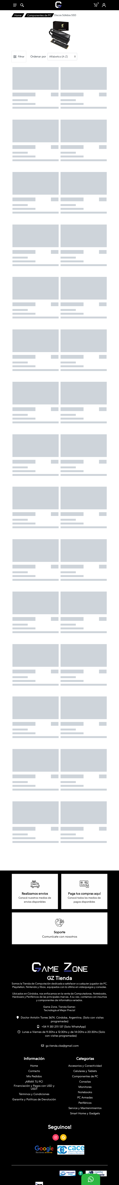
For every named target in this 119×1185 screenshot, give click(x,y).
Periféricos (84, 1102)
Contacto (34, 1071)
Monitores (84, 1086)
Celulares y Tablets (85, 1071)
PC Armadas (85, 1097)
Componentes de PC (39, 15)
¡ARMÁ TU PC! (34, 1081)
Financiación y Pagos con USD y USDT (34, 1087)
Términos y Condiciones (34, 1094)
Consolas (85, 1081)
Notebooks (85, 1092)
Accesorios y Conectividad (85, 1065)
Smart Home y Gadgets (85, 1113)
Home (17, 15)
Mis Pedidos (34, 1076)
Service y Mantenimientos (84, 1108)
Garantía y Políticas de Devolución (34, 1099)
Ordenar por (38, 56)
